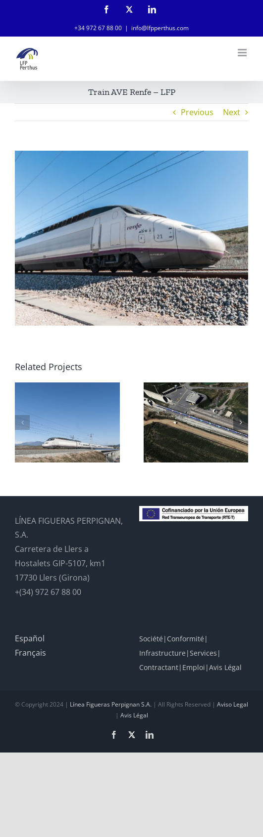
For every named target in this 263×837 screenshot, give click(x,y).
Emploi (193, 667)
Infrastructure (162, 653)
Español (30, 638)
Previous (197, 112)
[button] (22, 422)
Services (203, 653)
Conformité (185, 638)
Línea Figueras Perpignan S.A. (111, 704)
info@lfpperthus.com (160, 28)
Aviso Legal (232, 704)
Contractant (158, 667)
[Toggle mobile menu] (243, 52)
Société (151, 638)
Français (30, 652)
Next (231, 112)
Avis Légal (225, 667)
